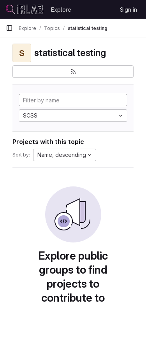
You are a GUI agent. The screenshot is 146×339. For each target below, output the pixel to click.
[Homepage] (24, 9)
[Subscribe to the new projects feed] (73, 71)
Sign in (128, 9)
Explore (61, 9)
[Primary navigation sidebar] (9, 28)
